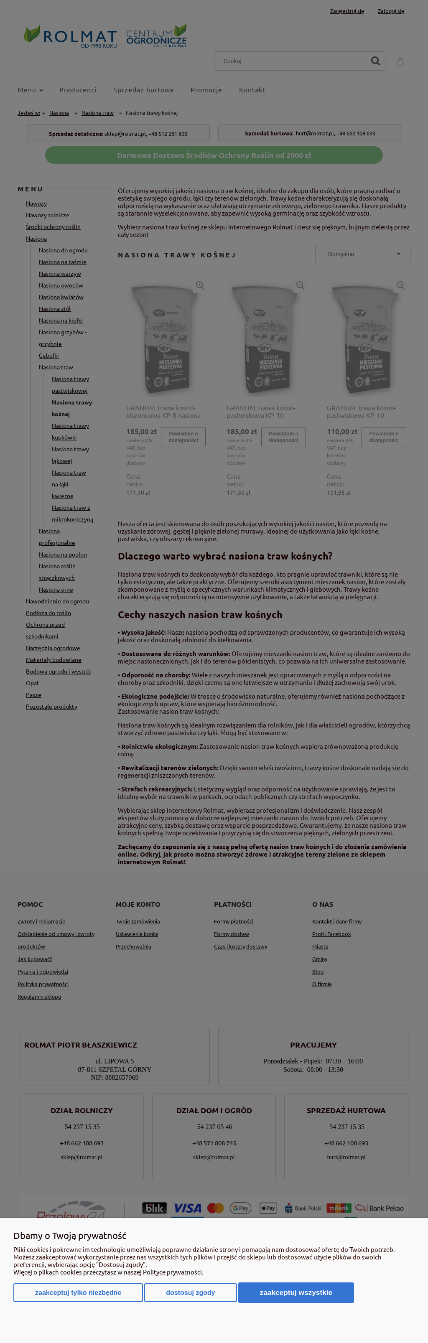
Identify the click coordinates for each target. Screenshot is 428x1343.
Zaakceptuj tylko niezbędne (78, 1292)
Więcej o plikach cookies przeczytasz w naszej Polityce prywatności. (108, 1272)
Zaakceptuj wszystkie (296, 1292)
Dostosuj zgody (190, 1292)
